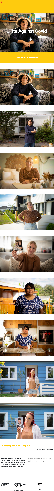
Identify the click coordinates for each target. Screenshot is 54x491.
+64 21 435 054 (18, 485)
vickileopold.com (18, 488)
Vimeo (38, 485)
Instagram (39, 483)
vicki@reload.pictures (19, 487)
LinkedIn (39, 484)
